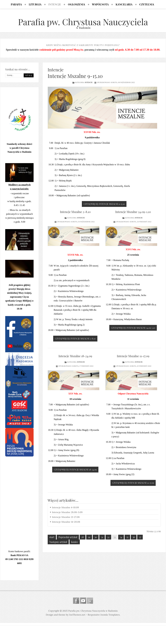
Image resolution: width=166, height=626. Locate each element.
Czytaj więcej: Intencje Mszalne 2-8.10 (75, 339)
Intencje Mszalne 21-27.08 (66, 517)
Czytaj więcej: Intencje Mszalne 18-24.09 (75, 470)
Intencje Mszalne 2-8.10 (75, 212)
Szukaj (28, 75)
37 (140, 537)
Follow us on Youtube (83, 601)
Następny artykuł (58, 542)
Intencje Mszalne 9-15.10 (75, 76)
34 (121, 537)
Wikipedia (90, 601)
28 (82, 537)
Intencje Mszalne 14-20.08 (66, 522)
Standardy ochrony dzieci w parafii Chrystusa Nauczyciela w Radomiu (19, 148)
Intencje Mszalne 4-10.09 (65, 507)
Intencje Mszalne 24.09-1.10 (133, 212)
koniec (74, 542)
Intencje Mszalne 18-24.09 (75, 356)
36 (134, 537)
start (51, 537)
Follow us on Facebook (76, 601)
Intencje (88, 83)
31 (102, 537)
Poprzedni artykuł (67, 537)
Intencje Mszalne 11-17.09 (133, 356)
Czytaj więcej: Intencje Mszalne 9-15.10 (104, 204)
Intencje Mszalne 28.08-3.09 (67, 512)
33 (115, 537)
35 (127, 537)
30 (95, 537)
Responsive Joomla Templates (104, 615)
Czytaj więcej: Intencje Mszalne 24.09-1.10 (133, 328)
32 (108, 537)
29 (89, 537)
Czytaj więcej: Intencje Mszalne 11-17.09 (133, 483)
